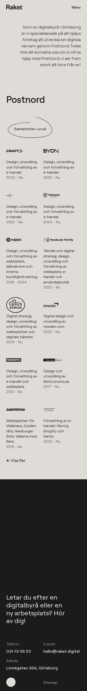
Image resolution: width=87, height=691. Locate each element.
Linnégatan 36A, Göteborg (32, 668)
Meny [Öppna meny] (76, 7)
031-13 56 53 (18, 651)
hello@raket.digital (61, 651)
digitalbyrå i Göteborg (59, 27)
